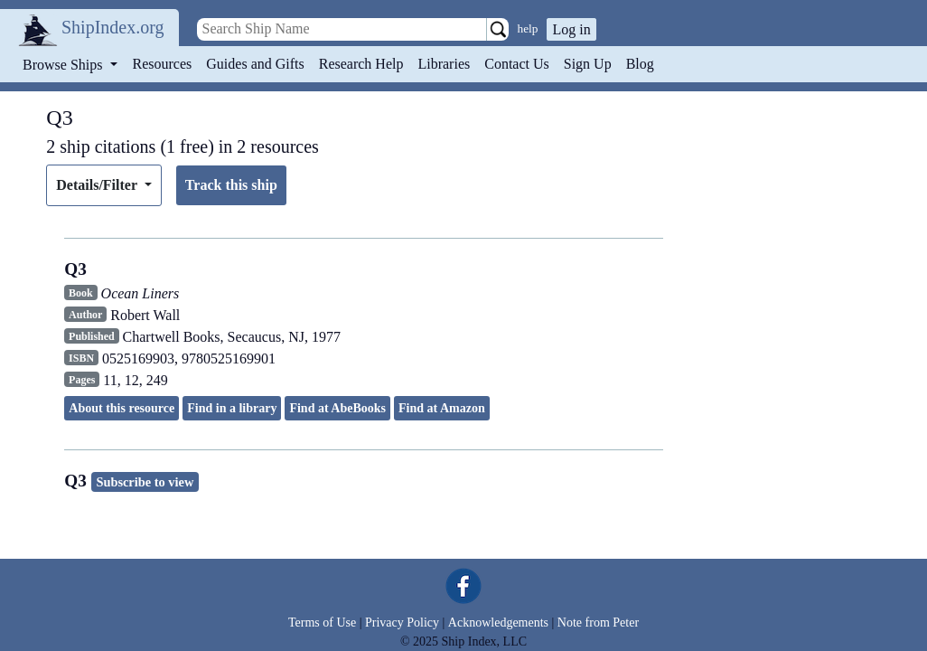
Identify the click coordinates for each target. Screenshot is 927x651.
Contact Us (516, 63)
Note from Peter (598, 622)
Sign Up (588, 63)
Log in (571, 29)
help (528, 28)
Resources (162, 63)
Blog (640, 63)
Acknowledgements (498, 622)
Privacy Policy (402, 622)
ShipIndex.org (112, 27)
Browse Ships (64, 64)
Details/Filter (98, 185)
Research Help (361, 63)
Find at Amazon (441, 408)
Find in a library (231, 408)
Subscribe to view (144, 482)
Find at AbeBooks (337, 408)
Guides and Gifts (255, 63)
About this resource (121, 408)
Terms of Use (322, 622)
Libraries (443, 63)
